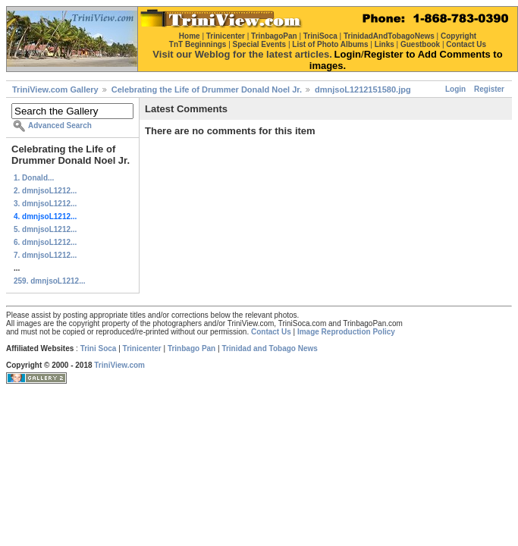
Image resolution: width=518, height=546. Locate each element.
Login (455, 89)
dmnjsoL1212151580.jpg (363, 89)
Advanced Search (60, 125)
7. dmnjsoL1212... (45, 255)
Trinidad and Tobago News (269, 348)
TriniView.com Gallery (55, 89)
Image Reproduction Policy (346, 332)
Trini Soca (98, 348)
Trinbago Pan (191, 348)
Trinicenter (142, 348)
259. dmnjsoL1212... (50, 281)
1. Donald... (34, 178)
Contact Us (271, 332)
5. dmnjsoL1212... (45, 229)
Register (489, 89)
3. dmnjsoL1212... (45, 203)
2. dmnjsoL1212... (45, 191)
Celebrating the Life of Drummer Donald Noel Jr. (206, 89)
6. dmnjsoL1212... (45, 242)
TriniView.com (119, 365)
